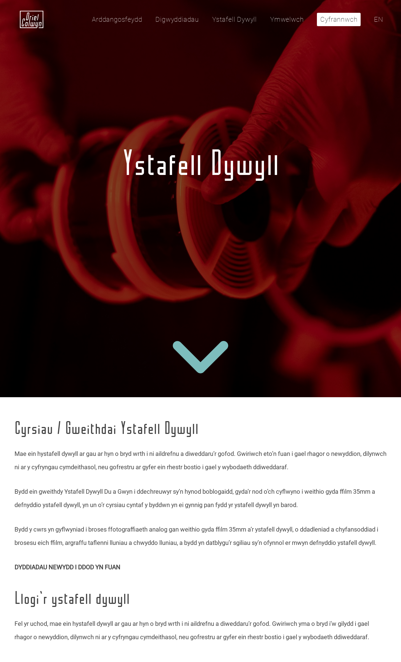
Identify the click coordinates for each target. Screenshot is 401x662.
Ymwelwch (287, 19)
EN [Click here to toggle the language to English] (378, 19)
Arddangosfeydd (117, 19)
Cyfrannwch (338, 19)
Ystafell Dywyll (234, 19)
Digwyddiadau (177, 19)
